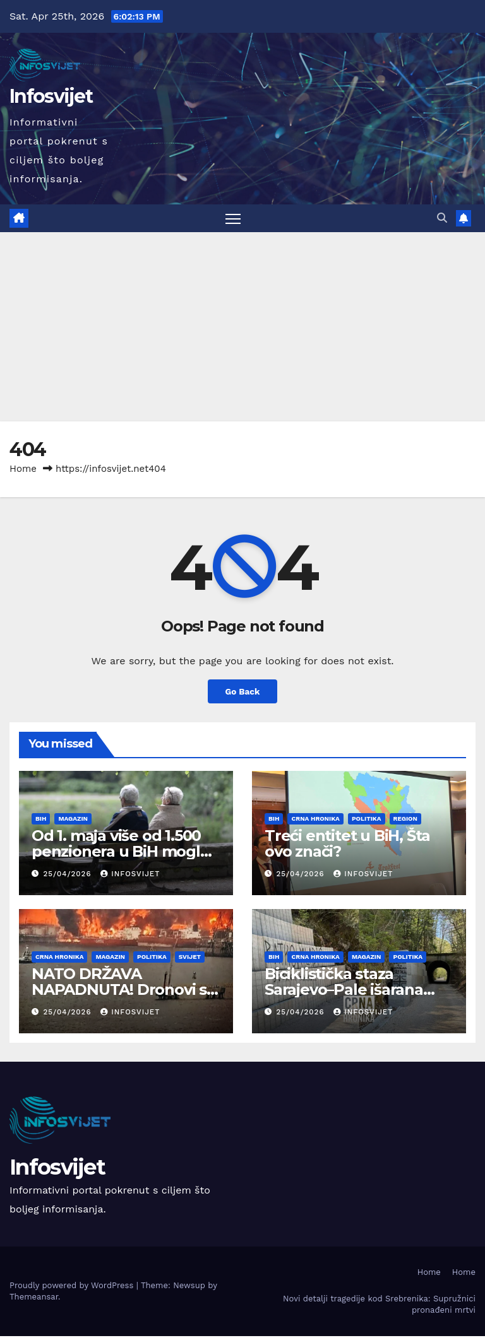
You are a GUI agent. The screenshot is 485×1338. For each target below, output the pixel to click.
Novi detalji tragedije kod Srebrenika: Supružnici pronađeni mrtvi (379, 1306)
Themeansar (33, 1298)
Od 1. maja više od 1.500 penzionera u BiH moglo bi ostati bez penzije (121, 852)
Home (23, 469)
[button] (441, 218)
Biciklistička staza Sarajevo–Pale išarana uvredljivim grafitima (344, 990)
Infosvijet (50, 96)
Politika (366, 819)
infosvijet (127, 875)
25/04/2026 (68, 875)
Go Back (242, 692)
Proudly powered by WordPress (72, 1286)
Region (405, 819)
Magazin (73, 819)
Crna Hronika (315, 819)
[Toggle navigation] (232, 218)
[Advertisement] (242, 327)
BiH (40, 819)
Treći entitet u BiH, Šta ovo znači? (347, 844)
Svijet (190, 957)
